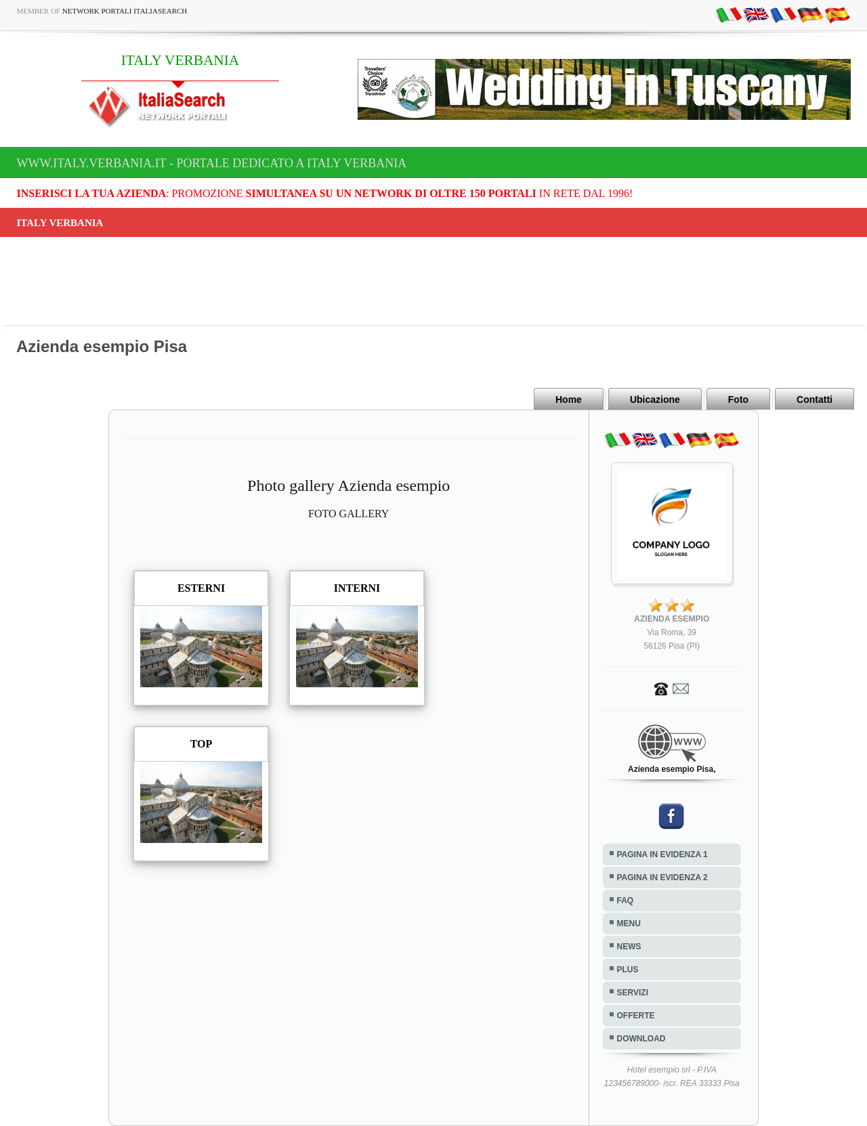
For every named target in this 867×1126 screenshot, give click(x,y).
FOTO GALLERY (348, 513)
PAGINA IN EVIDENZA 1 (662, 854)
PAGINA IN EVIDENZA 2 (662, 877)
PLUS (628, 969)
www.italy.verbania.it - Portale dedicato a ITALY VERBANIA (212, 163)
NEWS (629, 946)
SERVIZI (632, 992)
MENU (629, 923)
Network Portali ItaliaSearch (125, 11)
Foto (738, 399)
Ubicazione (655, 399)
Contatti (814, 399)
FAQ (625, 900)
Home (568, 399)
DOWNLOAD (641, 1038)
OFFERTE (636, 1015)
